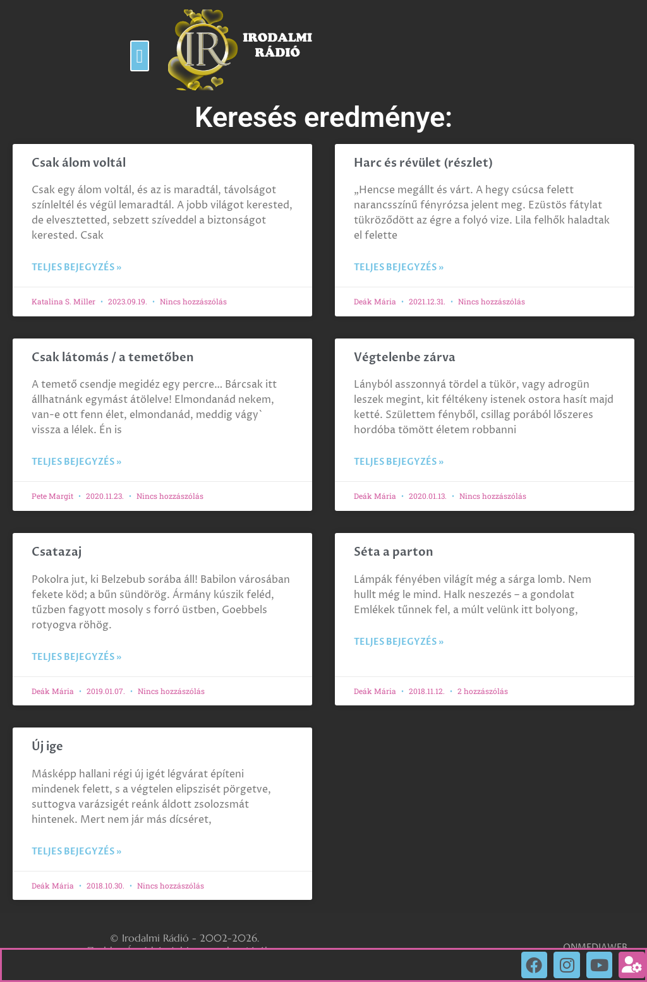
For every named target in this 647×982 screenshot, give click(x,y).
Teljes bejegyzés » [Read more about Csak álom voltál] (76, 267)
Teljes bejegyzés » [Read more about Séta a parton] (399, 642)
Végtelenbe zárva (405, 358)
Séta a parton (393, 552)
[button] (139, 55)
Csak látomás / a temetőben (113, 358)
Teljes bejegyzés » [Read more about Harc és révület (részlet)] (399, 267)
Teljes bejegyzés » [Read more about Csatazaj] (76, 657)
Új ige (47, 747)
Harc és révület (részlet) (423, 163)
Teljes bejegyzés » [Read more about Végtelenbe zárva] (399, 462)
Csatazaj (57, 552)
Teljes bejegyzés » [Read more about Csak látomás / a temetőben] (76, 462)
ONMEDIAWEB (595, 948)
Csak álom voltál (79, 163)
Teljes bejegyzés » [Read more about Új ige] (76, 852)
